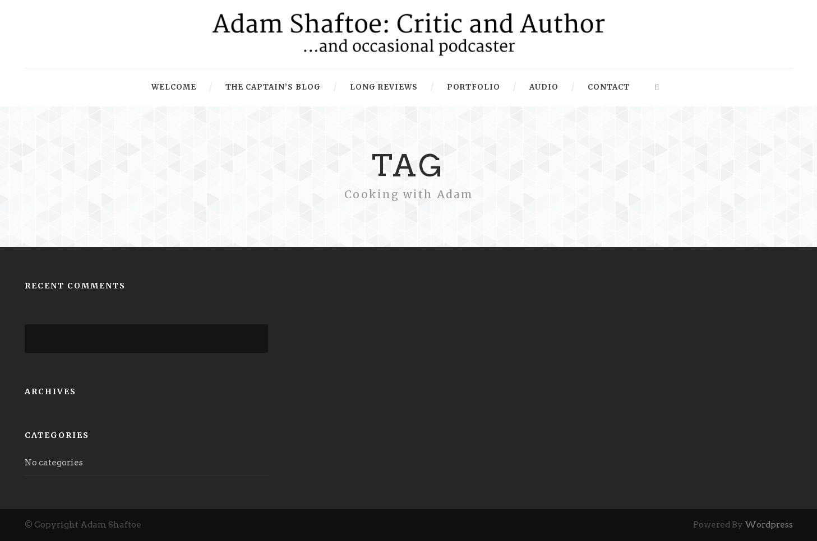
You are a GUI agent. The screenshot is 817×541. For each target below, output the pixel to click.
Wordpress (769, 525)
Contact (609, 87)
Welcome (173, 87)
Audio (543, 87)
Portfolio (473, 87)
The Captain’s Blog (273, 87)
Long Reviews (384, 87)
